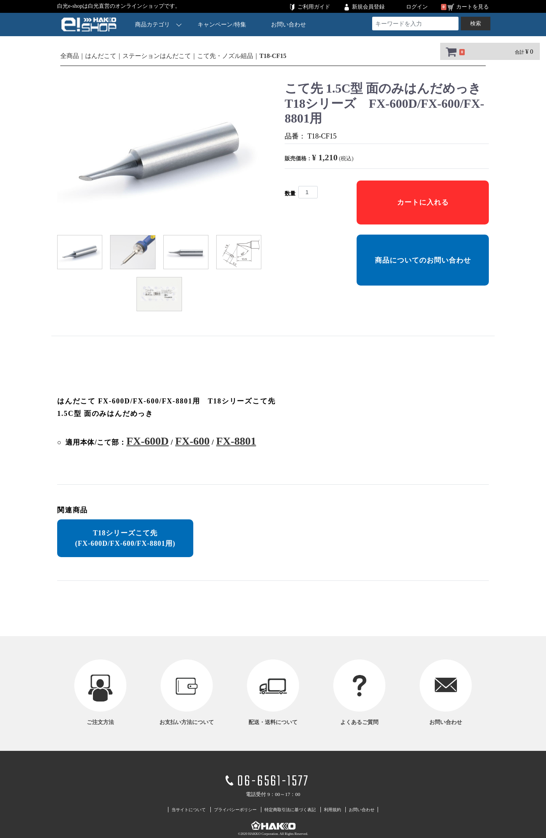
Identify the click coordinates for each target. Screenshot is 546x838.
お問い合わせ (288, 24)
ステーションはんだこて (156, 56)
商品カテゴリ (158, 24)
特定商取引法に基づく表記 (290, 809)
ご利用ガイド (314, 7)
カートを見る (472, 7)
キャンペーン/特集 (222, 24)
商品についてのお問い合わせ (423, 260)
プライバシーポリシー (235, 809)
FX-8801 (236, 441)
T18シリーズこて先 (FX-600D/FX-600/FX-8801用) (125, 538)
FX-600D (147, 441)
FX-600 (192, 441)
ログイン (417, 7)
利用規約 (332, 809)
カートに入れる (423, 202)
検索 (475, 23)
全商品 (69, 56)
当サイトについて (189, 809)
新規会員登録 (368, 7)
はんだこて (100, 56)
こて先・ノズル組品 (225, 56)
